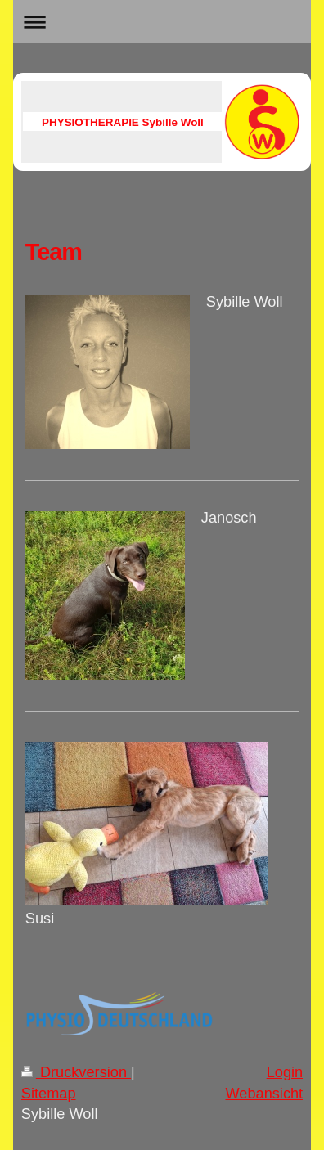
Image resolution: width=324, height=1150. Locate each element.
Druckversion (76, 1072)
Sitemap (48, 1093)
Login (285, 1072)
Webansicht (264, 1093)
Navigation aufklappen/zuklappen (162, 21)
